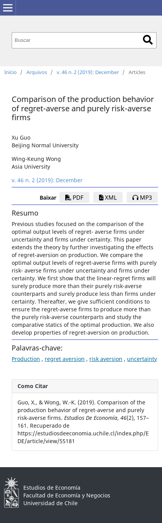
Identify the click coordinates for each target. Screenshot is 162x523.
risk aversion (105, 358)
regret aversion (65, 358)
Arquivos (36, 72)
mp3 (142, 197)
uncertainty (142, 358)
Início (10, 72)
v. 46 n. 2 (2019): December (88, 72)
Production (26, 358)
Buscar (148, 40)
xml (108, 197)
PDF (74, 197)
